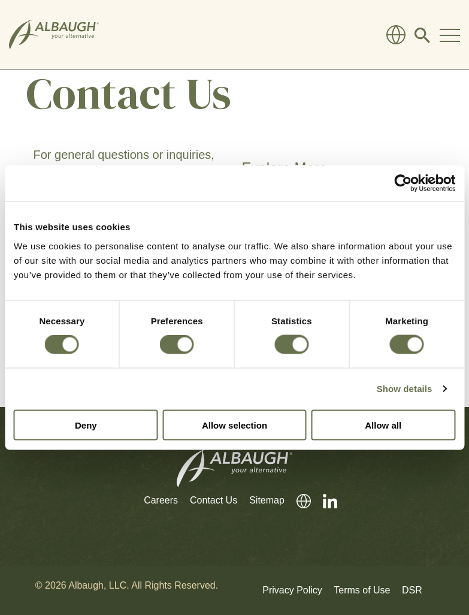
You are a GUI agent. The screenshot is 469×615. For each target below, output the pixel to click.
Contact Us (213, 500)
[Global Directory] (396, 34)
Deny (86, 425)
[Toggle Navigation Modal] (450, 35)
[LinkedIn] (324, 500)
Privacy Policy (292, 590)
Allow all (383, 425)
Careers (161, 500)
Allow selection (234, 425)
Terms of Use (362, 590)
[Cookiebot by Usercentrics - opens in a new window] (402, 183)
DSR (412, 590)
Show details (404, 389)
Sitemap (267, 500)
